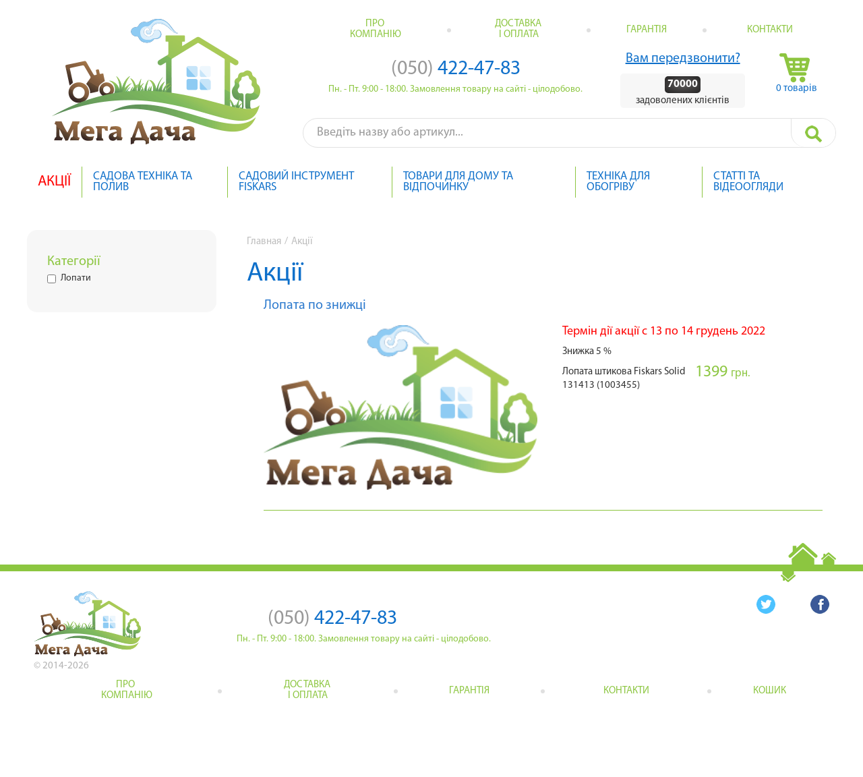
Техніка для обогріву (618, 182)
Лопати (69, 278)
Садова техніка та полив (142, 182)
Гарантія (646, 30)
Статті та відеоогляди (748, 182)
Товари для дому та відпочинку (458, 182)
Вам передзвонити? (683, 58)
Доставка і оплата (519, 29)
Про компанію (375, 29)
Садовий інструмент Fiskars (296, 182)
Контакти (770, 30)
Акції (54, 182)
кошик (769, 691)
